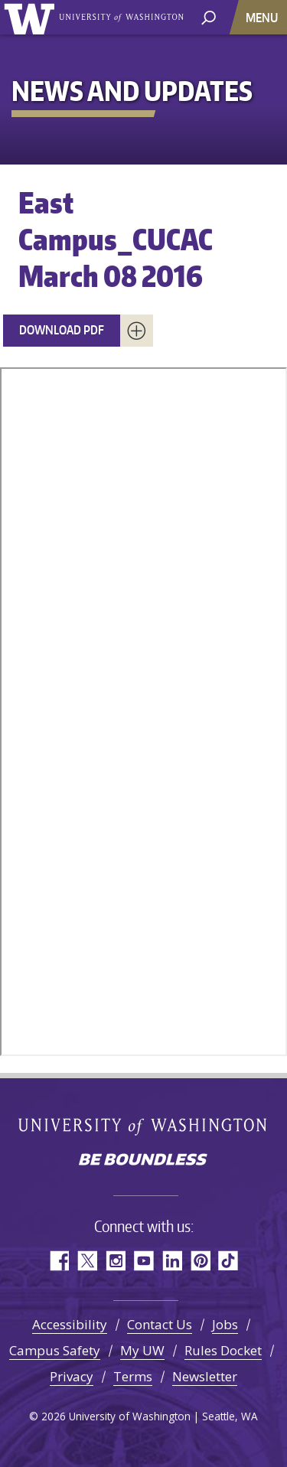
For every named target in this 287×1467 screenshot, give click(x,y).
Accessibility (69, 1324)
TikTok (228, 1260)
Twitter (87, 1260)
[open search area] (208, 16)
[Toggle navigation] (263, 17)
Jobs (225, 1324)
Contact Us (159, 1324)
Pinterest (200, 1260)
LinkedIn (171, 1260)
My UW (142, 1350)
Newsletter (204, 1376)
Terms (132, 1376)
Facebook (58, 1260)
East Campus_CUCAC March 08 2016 (115, 239)
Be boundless (144, 1161)
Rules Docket (223, 1350)
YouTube (143, 1260)
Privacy (71, 1376)
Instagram (115, 1260)
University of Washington (32, 17)
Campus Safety (54, 1350)
